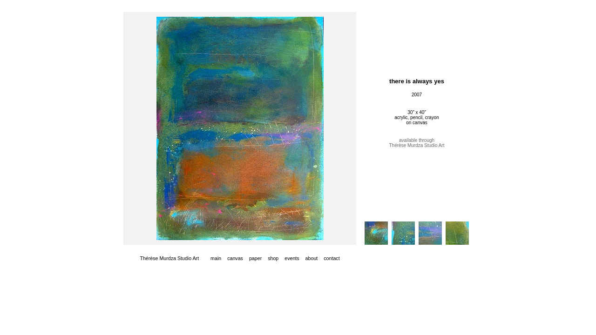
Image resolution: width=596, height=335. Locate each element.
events (291, 258)
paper (255, 258)
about (311, 258)
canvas (235, 258)
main (215, 258)
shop (273, 258)
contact (331, 258)
